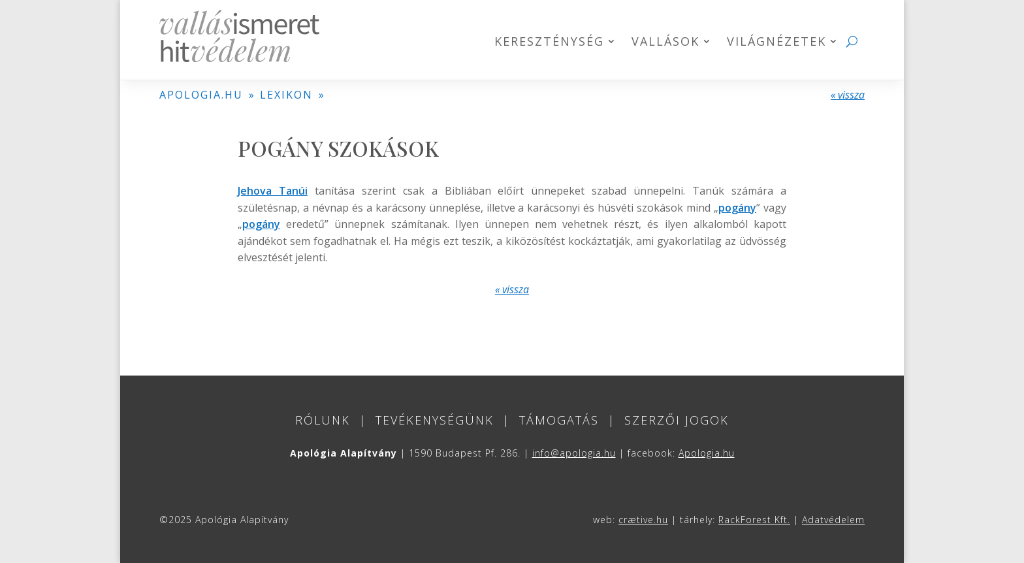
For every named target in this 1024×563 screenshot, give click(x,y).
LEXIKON (286, 95)
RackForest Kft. (754, 519)
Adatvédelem (833, 519)
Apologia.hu (707, 453)
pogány (737, 208)
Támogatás (559, 420)
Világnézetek (776, 43)
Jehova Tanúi (273, 191)
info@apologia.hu (574, 453)
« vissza (848, 95)
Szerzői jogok (676, 420)
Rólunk (322, 420)
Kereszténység (549, 43)
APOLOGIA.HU (201, 95)
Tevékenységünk (435, 420)
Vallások (665, 43)
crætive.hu (643, 519)
